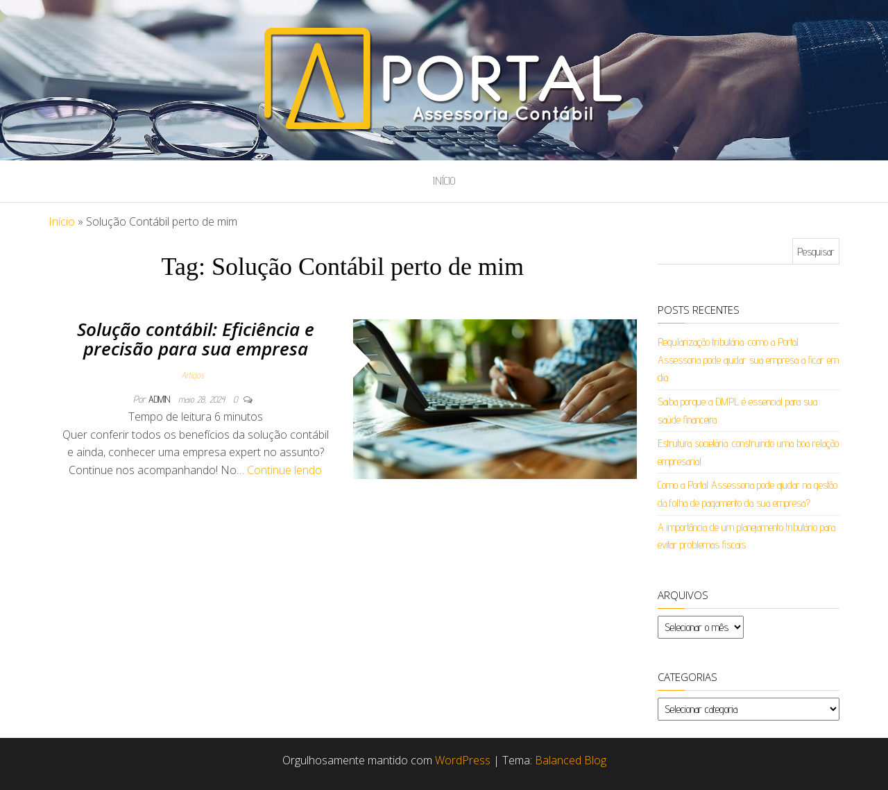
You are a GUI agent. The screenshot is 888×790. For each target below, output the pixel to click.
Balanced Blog (570, 760)
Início (444, 180)
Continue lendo (284, 470)
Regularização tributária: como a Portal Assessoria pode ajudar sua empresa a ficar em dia (748, 359)
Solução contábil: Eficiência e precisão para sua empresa (195, 339)
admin (160, 399)
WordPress (462, 760)
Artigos (192, 374)
